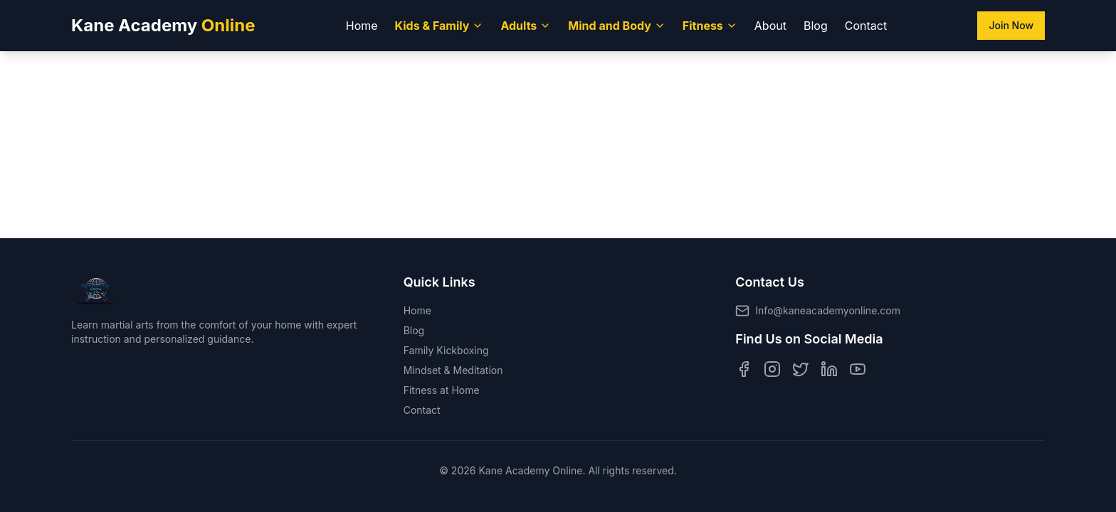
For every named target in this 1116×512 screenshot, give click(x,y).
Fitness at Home (442, 390)
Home (362, 25)
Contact (866, 25)
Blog (816, 25)
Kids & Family (439, 25)
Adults (525, 25)
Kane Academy (163, 25)
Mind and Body (616, 25)
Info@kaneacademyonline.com (827, 310)
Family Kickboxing (446, 350)
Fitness (710, 25)
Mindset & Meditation (453, 370)
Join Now (1011, 25)
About (770, 25)
